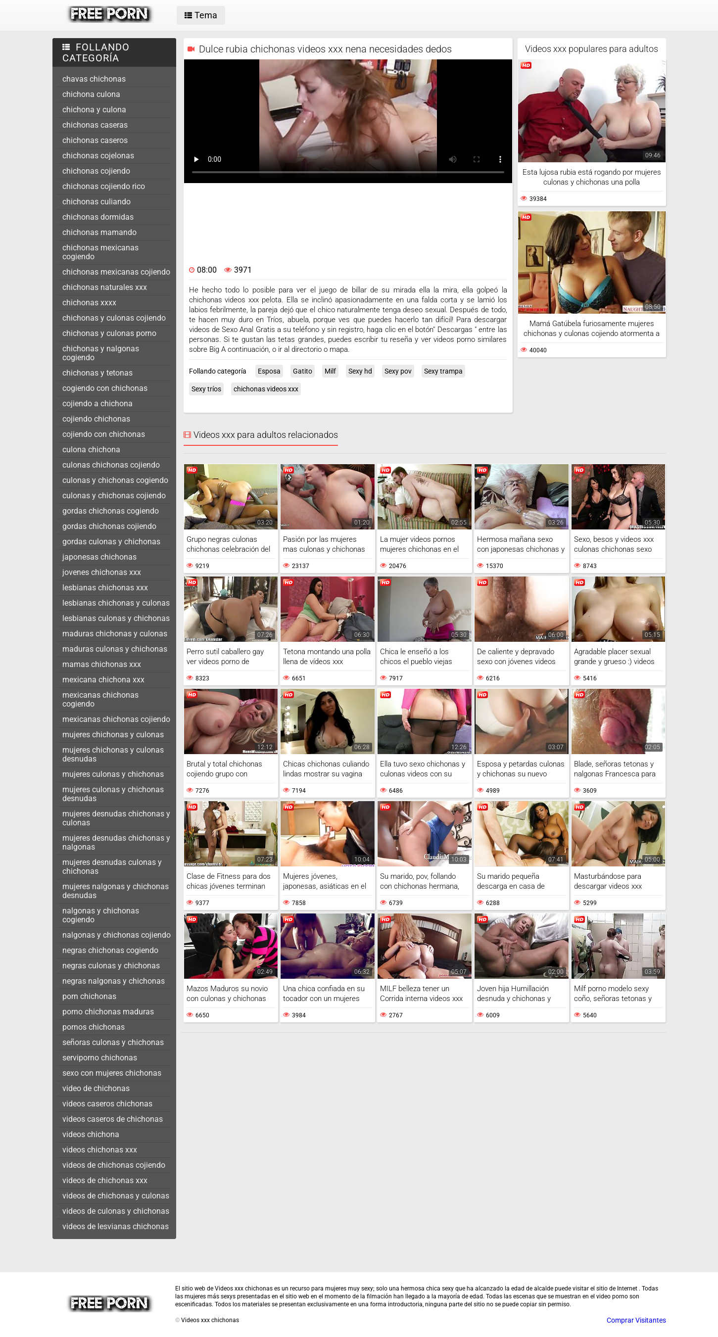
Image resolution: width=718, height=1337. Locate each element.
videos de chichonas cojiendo (113, 1165)
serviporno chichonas (99, 1057)
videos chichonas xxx (99, 1149)
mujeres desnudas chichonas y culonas (116, 818)
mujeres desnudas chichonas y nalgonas (116, 842)
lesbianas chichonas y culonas (116, 603)
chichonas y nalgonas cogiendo (100, 353)
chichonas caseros (95, 140)
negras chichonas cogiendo (110, 950)
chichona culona (91, 94)
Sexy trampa (443, 371)
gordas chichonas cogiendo (110, 511)
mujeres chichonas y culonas (113, 734)
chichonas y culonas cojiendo (114, 318)
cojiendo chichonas (96, 419)
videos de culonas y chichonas (115, 1211)
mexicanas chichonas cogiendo (100, 699)
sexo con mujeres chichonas (111, 1073)
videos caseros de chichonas (112, 1119)
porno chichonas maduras (108, 1011)
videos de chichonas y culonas (115, 1195)
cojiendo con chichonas (103, 434)
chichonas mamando (99, 232)
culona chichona (91, 449)
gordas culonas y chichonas (111, 541)
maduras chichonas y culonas (114, 633)
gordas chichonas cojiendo (109, 526)
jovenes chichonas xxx (101, 572)
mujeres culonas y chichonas (113, 774)
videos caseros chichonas (107, 1103)
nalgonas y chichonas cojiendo (116, 935)
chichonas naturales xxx (104, 287)
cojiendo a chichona (97, 403)
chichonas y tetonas (97, 373)
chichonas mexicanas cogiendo (100, 252)
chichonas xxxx (89, 302)
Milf (330, 371)
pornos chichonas (93, 1027)
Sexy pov (398, 371)
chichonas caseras (95, 125)
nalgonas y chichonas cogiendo (100, 915)
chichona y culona (94, 109)
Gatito (302, 371)
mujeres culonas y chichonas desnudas (113, 794)
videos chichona (90, 1134)
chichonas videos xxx (266, 389)
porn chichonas (89, 996)
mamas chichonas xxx (101, 664)
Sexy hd (360, 371)
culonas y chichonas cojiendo (114, 495)
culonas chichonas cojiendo (111, 465)
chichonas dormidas (98, 217)
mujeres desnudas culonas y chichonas (112, 867)
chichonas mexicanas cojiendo (116, 272)
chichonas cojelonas (98, 155)
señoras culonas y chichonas (113, 1042)
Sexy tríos (206, 389)
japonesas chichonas (99, 557)
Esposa (269, 371)
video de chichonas (96, 1088)
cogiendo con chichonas (104, 388)
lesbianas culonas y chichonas (116, 618)
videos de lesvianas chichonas (115, 1226)
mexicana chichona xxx (103, 679)
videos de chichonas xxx (104, 1180)
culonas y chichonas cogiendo (115, 480)
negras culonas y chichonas (111, 965)
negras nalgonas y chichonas (113, 981)
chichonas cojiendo (96, 171)
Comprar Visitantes (636, 1320)
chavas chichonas (94, 79)
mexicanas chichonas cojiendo (116, 719)
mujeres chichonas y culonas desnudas (113, 754)
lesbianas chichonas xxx (105, 587)
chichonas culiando (96, 201)
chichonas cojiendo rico (103, 186)
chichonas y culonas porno (109, 333)
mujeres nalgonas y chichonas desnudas (115, 891)
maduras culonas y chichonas (114, 649)
